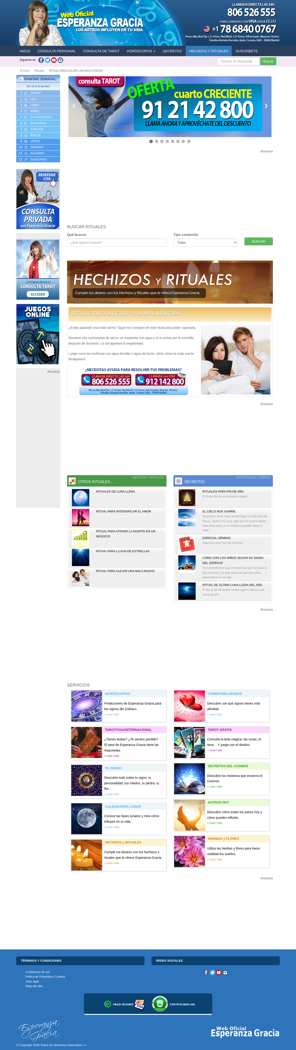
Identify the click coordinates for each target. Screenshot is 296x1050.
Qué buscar (76, 235)
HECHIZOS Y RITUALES (208, 51)
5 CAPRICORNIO (36, 117)
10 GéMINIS (30, 147)
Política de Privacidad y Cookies (45, 976)
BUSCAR (258, 241)
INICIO (25, 51)
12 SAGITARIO (32, 159)
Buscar (268, 61)
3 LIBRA (29, 105)
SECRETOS (172, 51)
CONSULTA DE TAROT (101, 51)
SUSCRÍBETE (247, 51)
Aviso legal (32, 981)
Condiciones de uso (37, 972)
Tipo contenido (185, 235)
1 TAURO (30, 93)
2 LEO (28, 99)
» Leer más (111, 714)
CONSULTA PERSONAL (57, 51)
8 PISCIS (30, 135)
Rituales (39, 70)
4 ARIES (29, 111)
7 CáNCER (31, 129)
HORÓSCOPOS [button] (141, 51)
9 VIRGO (30, 141)
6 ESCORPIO (33, 123)
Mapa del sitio (34, 986)
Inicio (25, 70)
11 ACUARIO (31, 153)
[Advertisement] (38, 443)
